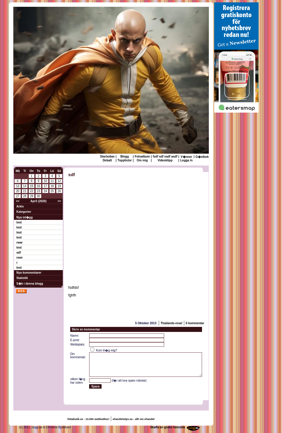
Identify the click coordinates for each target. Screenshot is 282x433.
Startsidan (107, 156)
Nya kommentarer (28, 272)
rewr (19, 257)
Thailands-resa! (171, 323)
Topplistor (125, 160)
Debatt (107, 160)
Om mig (142, 160)
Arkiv (20, 206)
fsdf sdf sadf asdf (165, 156)
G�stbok (202, 156)
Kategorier (23, 211)
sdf (18, 252)
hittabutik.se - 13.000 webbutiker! (89, 419)
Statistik (22, 278)
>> (59, 201)
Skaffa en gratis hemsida (167, 427)
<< (18, 201)
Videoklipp (165, 160)
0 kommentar (195, 323)
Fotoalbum (142, 156)
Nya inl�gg (24, 217)
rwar (19, 242)
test (19, 222)
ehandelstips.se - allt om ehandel (133, 419)
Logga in (186, 160)
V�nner (186, 156)
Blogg (124, 156)
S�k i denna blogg (29, 283)
